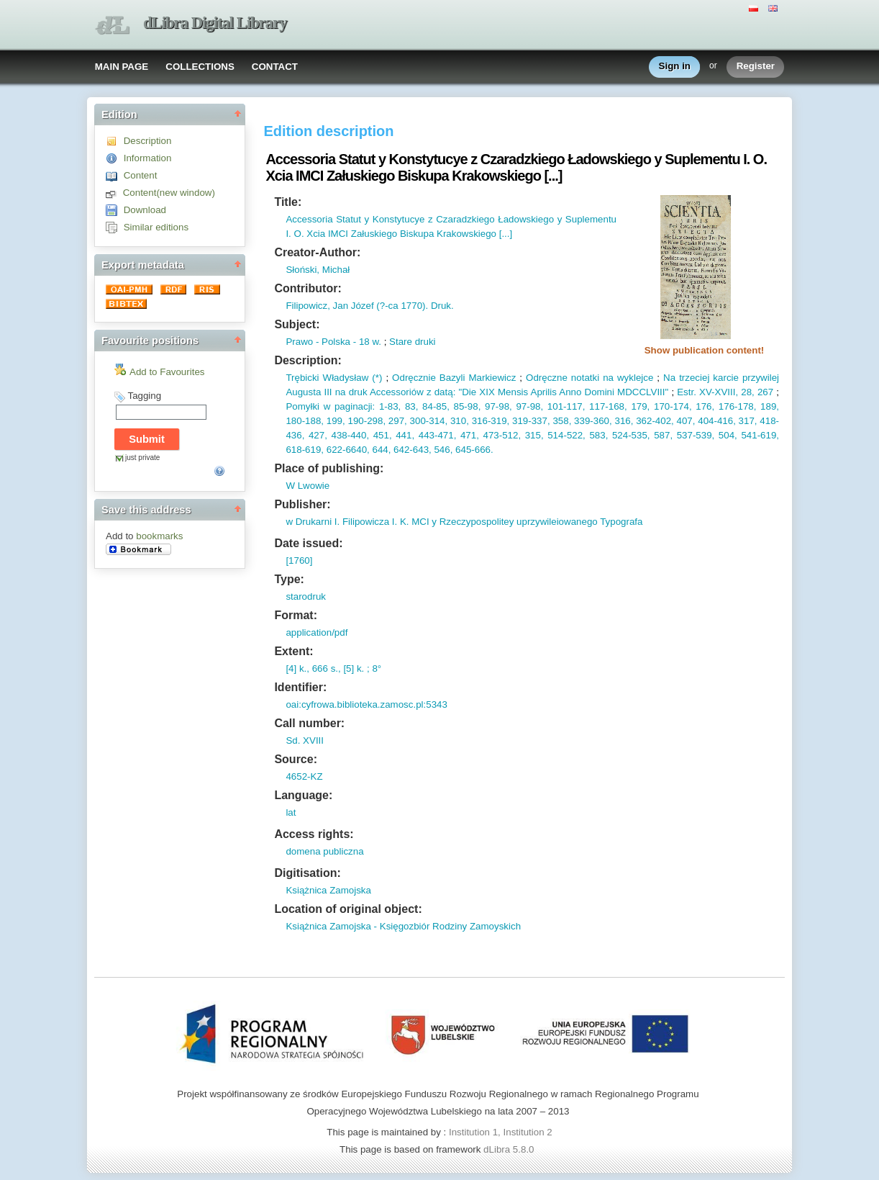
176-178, (735, 406)
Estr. (686, 392)
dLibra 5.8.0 (510, 1149)
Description (148, 140)
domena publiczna (324, 851)
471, (467, 435)
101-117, (564, 406)
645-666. (472, 449)
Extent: (293, 651)
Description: (307, 360)
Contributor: (307, 288)
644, (380, 449)
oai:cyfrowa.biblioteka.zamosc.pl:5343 (366, 704)
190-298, (365, 420)
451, (380, 435)
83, (409, 406)
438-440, (348, 435)
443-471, (435, 435)
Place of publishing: (328, 468)
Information (148, 158)
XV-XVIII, (717, 392)
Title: (287, 202)
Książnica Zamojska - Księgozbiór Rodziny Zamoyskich (403, 926)
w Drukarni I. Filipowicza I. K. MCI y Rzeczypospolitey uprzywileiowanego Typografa (464, 521)
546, (442, 449)
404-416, (716, 420)
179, (638, 406)
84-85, (433, 406)
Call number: (309, 723)
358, (561, 420)
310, (458, 420)
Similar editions (156, 227)
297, (396, 420)
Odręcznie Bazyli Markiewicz (454, 377)
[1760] (299, 560)
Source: (295, 759)
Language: (303, 795)
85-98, (465, 406)
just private (142, 457)
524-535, (629, 435)
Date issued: (308, 543)
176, (703, 406)
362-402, (653, 420)
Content (141, 175)
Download (145, 209)
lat (291, 812)
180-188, (305, 420)
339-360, (591, 420)
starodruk (306, 596)
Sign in (675, 66)
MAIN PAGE (122, 66)
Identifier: (300, 687)
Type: (289, 579)
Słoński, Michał (318, 269)
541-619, (758, 435)
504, (725, 435)
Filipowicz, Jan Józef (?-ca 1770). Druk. (369, 305)
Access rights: (313, 834)
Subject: (296, 324)
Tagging (144, 395)
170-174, (670, 406)
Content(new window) (169, 192)
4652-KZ (304, 776)
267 (764, 392)
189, (767, 406)
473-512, (500, 435)
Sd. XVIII (305, 740)
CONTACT (275, 66)
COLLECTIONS (199, 66)
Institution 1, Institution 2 (500, 1132)
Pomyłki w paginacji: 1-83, (343, 406)
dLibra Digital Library (215, 23)
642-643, (411, 449)
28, (746, 392)
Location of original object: (348, 909)
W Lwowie (307, 485)
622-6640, (347, 449)
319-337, (529, 420)
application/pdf (316, 632)
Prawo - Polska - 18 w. (333, 341)
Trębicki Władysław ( (330, 377)
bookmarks (159, 536)
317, (746, 420)
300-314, (427, 420)
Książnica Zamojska (328, 890)
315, (532, 435)
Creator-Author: (317, 252)
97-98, (496, 406)
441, (403, 435)
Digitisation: (307, 873)
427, (315, 435)
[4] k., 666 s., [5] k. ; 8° (333, 668)
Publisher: (302, 504)
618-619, (305, 449)
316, (623, 420)
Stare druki (412, 341)
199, (334, 420)
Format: (295, 615)
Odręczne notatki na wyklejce (589, 377)
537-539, (693, 435)
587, (661, 435)
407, (685, 420)
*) (379, 377)
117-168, (606, 406)
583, (597, 435)
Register (756, 66)
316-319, (489, 420)
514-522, (565, 435)
